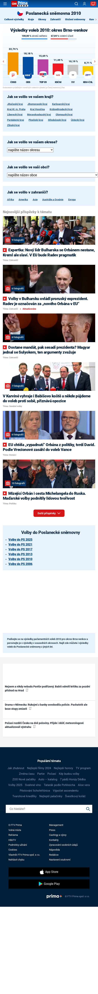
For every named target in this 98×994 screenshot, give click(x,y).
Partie (41, 773)
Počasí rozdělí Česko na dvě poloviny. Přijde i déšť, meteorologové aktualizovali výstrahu (44, 725)
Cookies (12, 849)
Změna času (26, 773)
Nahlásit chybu (16, 859)
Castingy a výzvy (57, 835)
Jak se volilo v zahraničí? (27, 192)
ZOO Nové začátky (24, 779)
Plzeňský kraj (36, 120)
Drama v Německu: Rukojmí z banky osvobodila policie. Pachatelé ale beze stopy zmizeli (46, 706)
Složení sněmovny (75, 19)
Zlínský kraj (13, 125)
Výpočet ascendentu (65, 790)
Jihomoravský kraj (37, 104)
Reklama (13, 835)
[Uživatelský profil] (84, 3)
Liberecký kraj (14, 114)
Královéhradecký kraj (61, 109)
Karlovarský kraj (61, 104)
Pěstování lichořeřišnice (35, 790)
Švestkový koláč (75, 796)
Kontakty (53, 840)
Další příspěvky (49, 512)
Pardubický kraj (15, 120)
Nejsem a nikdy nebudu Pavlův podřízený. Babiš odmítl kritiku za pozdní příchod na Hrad (47, 688)
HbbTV (12, 840)
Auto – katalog (47, 779)
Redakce (53, 854)
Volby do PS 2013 (20, 554)
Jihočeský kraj (15, 104)
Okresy (42, 19)
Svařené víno (33, 785)
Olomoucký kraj (64, 114)
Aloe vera (84, 785)
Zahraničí (55, 19)
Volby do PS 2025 (20, 539)
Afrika (10, 199)
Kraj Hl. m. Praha (16, 109)
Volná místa (14, 830)
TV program (83, 768)
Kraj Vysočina (37, 109)
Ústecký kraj (77, 120)
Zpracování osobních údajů (63, 844)
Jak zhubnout (16, 768)
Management (56, 825)
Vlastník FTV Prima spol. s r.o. (24, 854)
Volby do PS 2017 (20, 549)
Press (52, 830)
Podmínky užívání (17, 844)
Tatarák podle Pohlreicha (59, 785)
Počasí (51, 773)
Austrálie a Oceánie (52, 199)
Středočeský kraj (57, 120)
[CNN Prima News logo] (19, 4)
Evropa (72, 199)
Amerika (23, 199)
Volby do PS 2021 (20, 544)
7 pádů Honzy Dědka (73, 779)
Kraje (31, 19)
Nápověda (54, 849)
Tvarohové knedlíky (24, 796)
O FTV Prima (15, 825)
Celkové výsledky (14, 19)
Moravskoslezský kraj (39, 114)
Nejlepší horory (63, 768)
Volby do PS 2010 (20, 559)
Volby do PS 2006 (20, 564)
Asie (35, 199)
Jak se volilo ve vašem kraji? (30, 97)
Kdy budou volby (69, 773)
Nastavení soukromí (59, 859)
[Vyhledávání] (76, 3)
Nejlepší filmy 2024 (39, 768)
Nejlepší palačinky (50, 796)
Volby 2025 (15, 785)
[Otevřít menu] (5, 3)
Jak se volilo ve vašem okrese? (32, 142)
